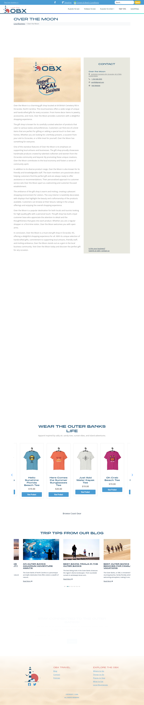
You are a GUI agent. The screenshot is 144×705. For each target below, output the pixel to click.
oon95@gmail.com (97, 82)
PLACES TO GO (73, 9)
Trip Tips (122, 9)
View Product (31, 494)
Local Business (19, 24)
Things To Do (90, 9)
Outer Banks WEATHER (72, 648)
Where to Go (98, 671)
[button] (132, 475)
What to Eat (98, 681)
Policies (56, 678)
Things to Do (98, 674)
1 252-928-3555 (97, 79)
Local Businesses (100, 685)
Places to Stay (99, 678)
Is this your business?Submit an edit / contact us (99, 249)
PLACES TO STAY (106, 9)
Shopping (135, 9)
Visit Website (96, 86)
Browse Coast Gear (72, 513)
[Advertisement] (72, 41)
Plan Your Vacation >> (11, 2)
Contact (56, 674)
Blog (55, 671)
